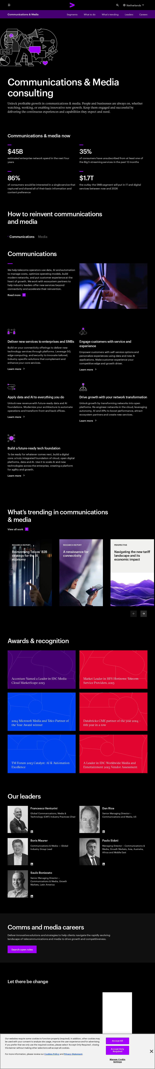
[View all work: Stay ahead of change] (18, 529)
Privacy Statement (73, 1054)
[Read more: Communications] (17, 295)
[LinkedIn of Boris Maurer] (32, 864)
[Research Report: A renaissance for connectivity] (81, 572)
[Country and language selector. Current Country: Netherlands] (134, 5)
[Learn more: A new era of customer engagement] (88, 369)
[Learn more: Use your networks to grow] (88, 420)
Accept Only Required (117, 1050)
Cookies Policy (51, 1054)
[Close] (151, 1051)
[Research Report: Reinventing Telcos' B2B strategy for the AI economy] (30, 572)
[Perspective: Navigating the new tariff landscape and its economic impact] (132, 572)
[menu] (9, 5)
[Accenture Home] (72, 5)
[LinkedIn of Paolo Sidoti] (103, 864)
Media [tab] (42, 236)
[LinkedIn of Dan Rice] (103, 832)
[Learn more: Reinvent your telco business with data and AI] (17, 417)
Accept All (117, 1041)
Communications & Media (23, 14)
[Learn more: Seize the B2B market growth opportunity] (17, 369)
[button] (22, 949)
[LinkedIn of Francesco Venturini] (32, 832)
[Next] (143, 614)
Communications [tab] (22, 236)
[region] (77, 1051)
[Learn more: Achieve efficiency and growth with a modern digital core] (17, 475)
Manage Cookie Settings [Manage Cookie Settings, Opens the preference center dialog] (117, 1060)
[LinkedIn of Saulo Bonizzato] (32, 896)
